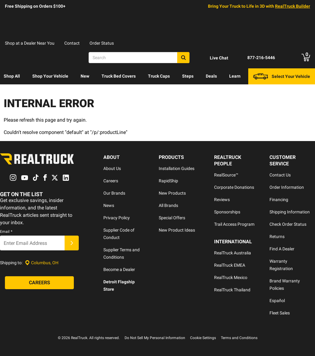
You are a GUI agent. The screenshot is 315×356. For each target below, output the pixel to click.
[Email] (32, 243)
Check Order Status (287, 224)
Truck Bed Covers (119, 76)
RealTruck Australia (232, 252)
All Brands (168, 205)
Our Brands (114, 193)
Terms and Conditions (239, 338)
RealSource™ (226, 174)
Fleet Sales (279, 312)
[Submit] (72, 243)
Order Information (286, 187)
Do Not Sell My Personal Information (155, 338)
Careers (110, 180)
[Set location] (41, 263)
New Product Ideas (177, 230)
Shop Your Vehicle (50, 76)
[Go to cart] (305, 57)
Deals (211, 76)
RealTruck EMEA (229, 265)
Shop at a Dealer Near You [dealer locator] (29, 43)
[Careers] (39, 283)
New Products (172, 193)
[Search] (139, 57)
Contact (72, 43)
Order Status (102, 43)
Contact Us (280, 174)
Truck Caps (159, 76)
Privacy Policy (116, 217)
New (85, 76)
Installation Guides (176, 168)
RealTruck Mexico (230, 277)
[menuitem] (12, 76)
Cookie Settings (203, 338)
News (108, 205)
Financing (278, 199)
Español (277, 300)
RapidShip (168, 180)
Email (6, 232)
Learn (235, 76)
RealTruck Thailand (232, 289)
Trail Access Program (234, 224)
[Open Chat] (213, 58)
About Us (112, 168)
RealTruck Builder (292, 6)
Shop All (12, 76)
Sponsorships (227, 211)
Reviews (222, 199)
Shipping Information (289, 211)
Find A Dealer (281, 248)
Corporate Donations (234, 187)
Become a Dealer (119, 269)
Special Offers (172, 217)
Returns (277, 236)
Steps (187, 76)
